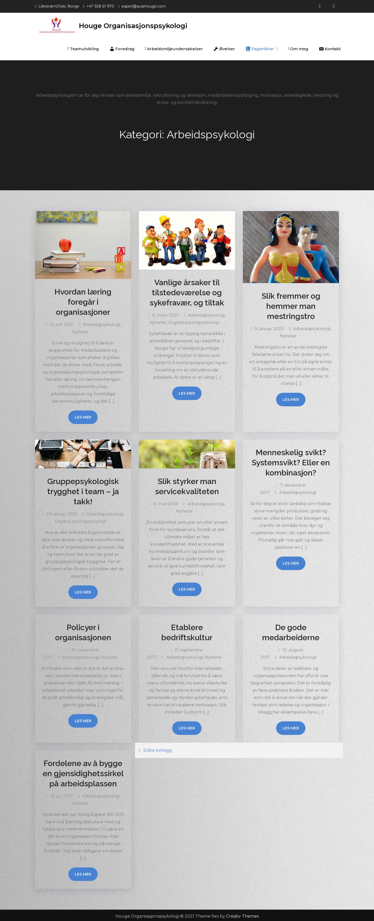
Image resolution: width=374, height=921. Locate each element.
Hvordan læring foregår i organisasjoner (83, 300)
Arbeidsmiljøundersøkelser (174, 46)
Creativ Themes (242, 914)
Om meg (298, 46)
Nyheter (80, 330)
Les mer (83, 415)
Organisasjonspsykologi (193, 320)
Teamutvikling (83, 46)
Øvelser (224, 47)
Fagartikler (259, 47)
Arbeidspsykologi (101, 322)
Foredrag (122, 47)
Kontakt (330, 47)
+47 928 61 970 (100, 6)
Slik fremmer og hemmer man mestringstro (291, 304)
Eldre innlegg (157, 748)
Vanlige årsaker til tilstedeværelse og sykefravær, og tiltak (187, 290)
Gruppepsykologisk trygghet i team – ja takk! (83, 489)
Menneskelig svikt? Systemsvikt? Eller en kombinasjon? (291, 460)
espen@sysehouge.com (144, 6)
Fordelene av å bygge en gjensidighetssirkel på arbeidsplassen (83, 771)
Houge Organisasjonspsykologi (141, 24)
